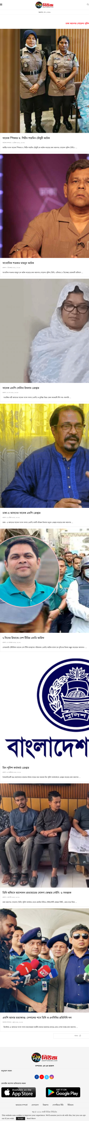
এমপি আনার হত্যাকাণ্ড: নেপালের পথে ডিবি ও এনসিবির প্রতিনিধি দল (37, 1018)
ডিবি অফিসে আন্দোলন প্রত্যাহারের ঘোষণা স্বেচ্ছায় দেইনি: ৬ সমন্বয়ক (37, 893)
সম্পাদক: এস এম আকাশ (44, 1066)
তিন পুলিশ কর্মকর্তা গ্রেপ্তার (16, 768)
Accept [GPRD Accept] (20, 1118)
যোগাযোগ (35, 1105)
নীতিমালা (70, 1105)
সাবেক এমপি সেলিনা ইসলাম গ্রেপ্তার (21, 388)
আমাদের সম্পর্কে (21, 1105)
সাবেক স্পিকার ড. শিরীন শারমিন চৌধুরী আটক (26, 138)
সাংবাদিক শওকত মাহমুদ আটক (18, 263)
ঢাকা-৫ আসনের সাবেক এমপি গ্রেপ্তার (21, 513)
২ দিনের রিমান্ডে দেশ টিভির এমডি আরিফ (23, 638)
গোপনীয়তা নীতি (58, 1105)
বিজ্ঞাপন (45, 1105)
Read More (31, 1118)
